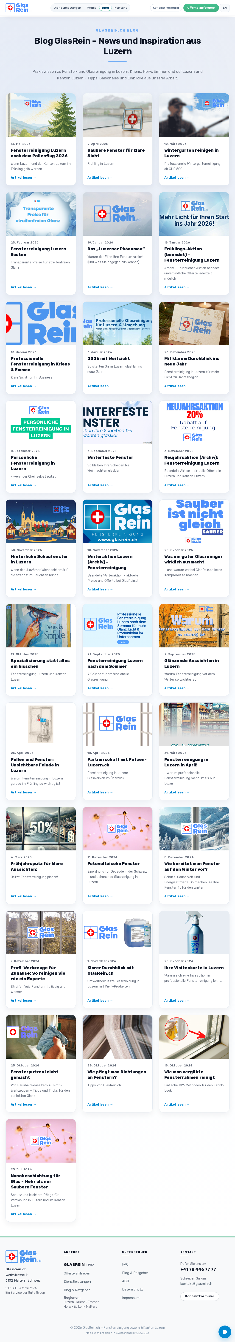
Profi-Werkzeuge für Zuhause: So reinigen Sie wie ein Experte (38, 973)
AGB (125, 1281)
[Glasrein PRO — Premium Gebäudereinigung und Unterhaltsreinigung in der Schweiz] (79, 1265)
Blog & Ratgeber (77, 1290)
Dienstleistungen (67, 7)
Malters (91, 1307)
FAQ (125, 1264)
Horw (67, 1307)
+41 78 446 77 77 (198, 1269)
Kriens (80, 1302)
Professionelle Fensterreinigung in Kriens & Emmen (40, 364)
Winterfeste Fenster (110, 457)
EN (225, 7)
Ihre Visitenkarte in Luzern (194, 967)
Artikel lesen (23, 177)
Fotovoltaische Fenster (113, 863)
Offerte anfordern (201, 7)
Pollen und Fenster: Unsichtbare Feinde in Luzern (35, 765)
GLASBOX (142, 1332)
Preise (92, 7)
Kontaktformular (166, 7)
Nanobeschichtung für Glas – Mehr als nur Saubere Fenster (35, 1181)
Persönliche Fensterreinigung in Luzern (33, 463)
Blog (105, 7)
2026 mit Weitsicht (108, 358)
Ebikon (79, 1307)
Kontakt (121, 7)
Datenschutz (132, 1289)
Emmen (93, 1302)
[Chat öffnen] (224, 1332)
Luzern (69, 1302)
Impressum (131, 1298)
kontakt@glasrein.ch (196, 1284)
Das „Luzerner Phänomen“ (116, 249)
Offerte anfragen (77, 1273)
